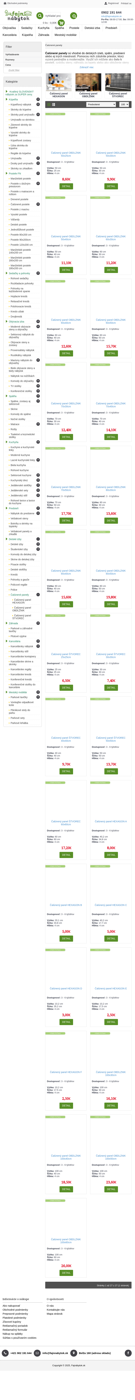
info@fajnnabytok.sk (78, 16)
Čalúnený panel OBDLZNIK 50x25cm (66, 154)
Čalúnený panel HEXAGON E (111, 988)
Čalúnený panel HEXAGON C (111, 905)
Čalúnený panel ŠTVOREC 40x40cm (66, 739)
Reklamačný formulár (15, 1329)
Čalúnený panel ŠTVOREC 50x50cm (111, 739)
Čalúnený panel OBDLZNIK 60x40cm (66, 321)
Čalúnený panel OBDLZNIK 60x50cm (111, 321)
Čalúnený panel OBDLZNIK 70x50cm (66, 488)
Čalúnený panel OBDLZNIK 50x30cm (111, 154)
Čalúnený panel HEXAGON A (111, 821)
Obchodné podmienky (15, 1309)
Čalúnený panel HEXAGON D (66, 988)
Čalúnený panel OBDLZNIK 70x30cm (66, 405)
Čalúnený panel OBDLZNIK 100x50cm (111, 1157)
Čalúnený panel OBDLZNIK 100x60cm (66, 1241)
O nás (50, 1305)
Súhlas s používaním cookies (19, 1337)
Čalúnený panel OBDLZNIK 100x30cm (111, 1073)
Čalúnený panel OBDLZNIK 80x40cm (66, 572)
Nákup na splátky (13, 1333)
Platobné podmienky (14, 1317)
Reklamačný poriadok (15, 1325)
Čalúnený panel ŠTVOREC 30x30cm (111, 656)
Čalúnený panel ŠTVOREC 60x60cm (66, 823)
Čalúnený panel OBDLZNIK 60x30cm (111, 238)
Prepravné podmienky (15, 1313)
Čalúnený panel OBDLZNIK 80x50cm (111, 572)
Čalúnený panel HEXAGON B (66, 905)
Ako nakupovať (11, 1305)
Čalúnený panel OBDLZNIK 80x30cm (111, 488)
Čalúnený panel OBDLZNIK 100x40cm (66, 1157)
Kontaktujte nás (56, 1309)
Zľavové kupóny (12, 1321)
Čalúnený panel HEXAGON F (66, 1072)
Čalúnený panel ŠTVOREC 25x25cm (66, 656)
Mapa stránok (55, 1313)
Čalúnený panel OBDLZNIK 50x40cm (66, 238)
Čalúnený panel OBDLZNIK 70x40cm (111, 405)
